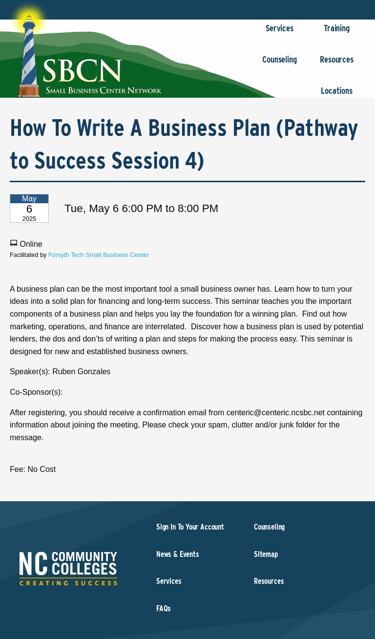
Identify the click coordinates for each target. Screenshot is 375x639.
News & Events (177, 554)
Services (279, 33)
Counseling (279, 64)
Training (336, 33)
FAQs (163, 608)
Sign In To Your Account (190, 527)
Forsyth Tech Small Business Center (98, 254)
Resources (336, 64)
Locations (336, 95)
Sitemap (266, 554)
